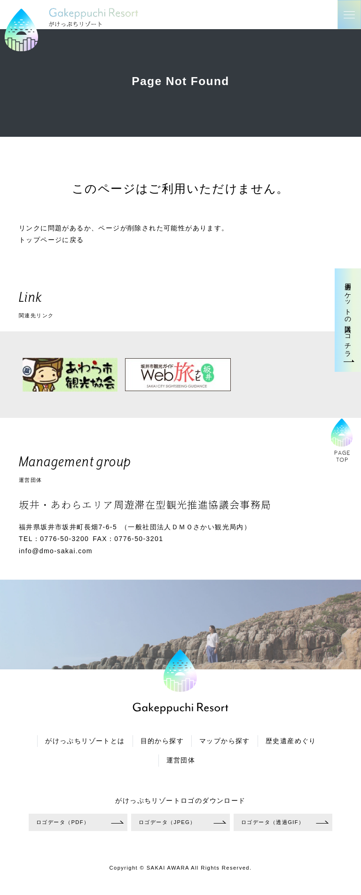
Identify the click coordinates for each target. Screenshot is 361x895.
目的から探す (162, 741)
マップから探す (224, 741)
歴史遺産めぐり (291, 741)
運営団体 (181, 760)
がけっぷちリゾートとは (85, 741)
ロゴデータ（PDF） (62, 822)
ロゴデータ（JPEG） (167, 822)
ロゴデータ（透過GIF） (272, 822)
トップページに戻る (51, 239)
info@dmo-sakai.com (56, 551)
